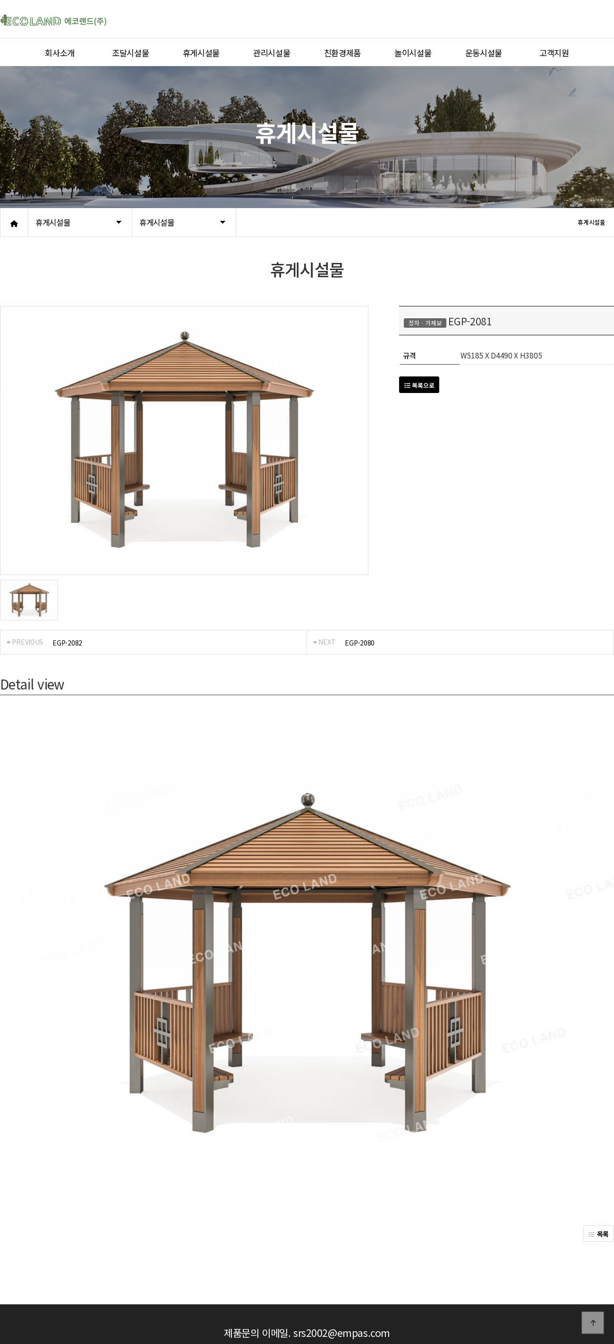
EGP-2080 (360, 642)
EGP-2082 (67, 642)
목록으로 (419, 385)
